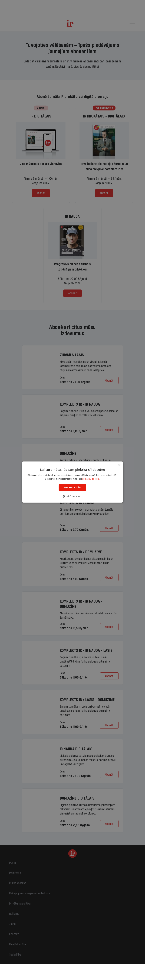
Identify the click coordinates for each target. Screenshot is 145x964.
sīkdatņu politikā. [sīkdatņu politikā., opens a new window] (91, 478)
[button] (72, 496)
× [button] (119, 465)
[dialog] (72, 481)
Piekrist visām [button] (72, 487)
